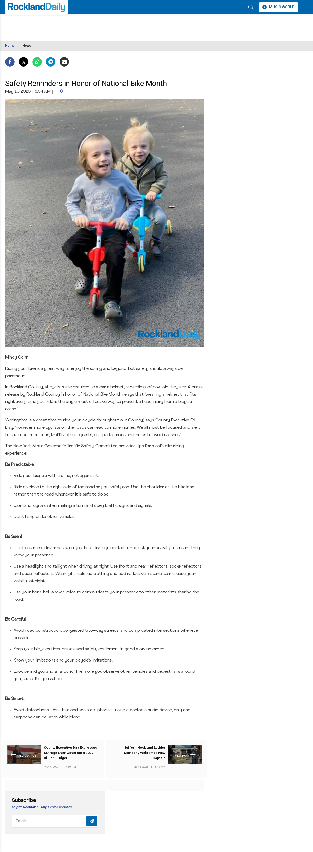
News (26, 45)
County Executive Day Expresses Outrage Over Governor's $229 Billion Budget (70, 753)
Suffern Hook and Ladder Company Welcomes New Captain (145, 753)
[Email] (55, 821)
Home (10, 45)
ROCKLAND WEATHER (52, 24)
